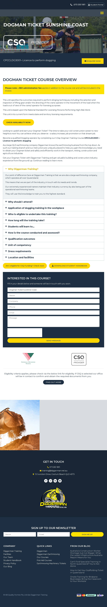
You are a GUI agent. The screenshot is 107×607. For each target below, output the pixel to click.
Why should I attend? (20, 201)
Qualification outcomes (21, 239)
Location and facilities (21, 257)
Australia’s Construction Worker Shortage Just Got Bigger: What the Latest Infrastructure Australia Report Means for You (86, 554)
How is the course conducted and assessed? (34, 232)
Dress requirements (19, 251)
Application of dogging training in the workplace (36, 208)
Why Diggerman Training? (23, 169)
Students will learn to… (21, 226)
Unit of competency (19, 245)
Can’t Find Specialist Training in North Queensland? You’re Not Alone (85, 564)
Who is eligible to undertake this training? (32, 214)
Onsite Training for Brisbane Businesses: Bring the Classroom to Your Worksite (85, 579)
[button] (102, 13)
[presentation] (24, 332)
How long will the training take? (26, 220)
